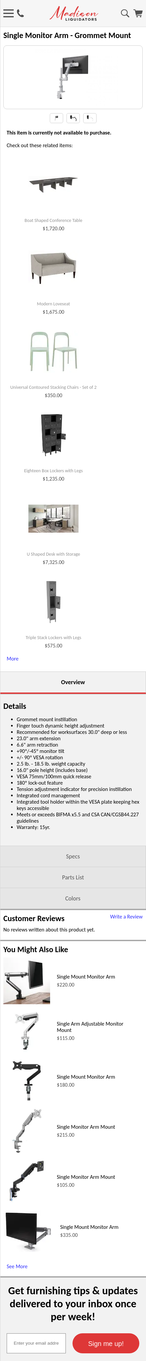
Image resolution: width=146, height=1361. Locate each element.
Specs (73, 882)
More (12, 685)
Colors (73, 924)
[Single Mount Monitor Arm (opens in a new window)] (26, 1028)
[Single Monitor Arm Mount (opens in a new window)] (27, 1178)
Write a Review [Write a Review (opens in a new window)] (126, 942)
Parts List (73, 903)
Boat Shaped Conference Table (54, 246)
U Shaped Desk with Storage (53, 580)
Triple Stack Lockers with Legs (54, 663)
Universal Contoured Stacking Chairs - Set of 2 (53, 413)
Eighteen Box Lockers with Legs (53, 497)
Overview (73, 708)
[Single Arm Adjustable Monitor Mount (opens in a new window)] (26, 1078)
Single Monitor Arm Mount (86, 1153)
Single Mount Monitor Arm (86, 1003)
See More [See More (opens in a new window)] (17, 1292)
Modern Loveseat (53, 330)
